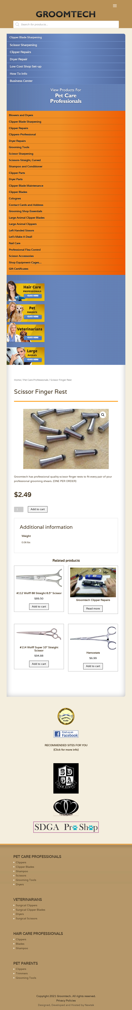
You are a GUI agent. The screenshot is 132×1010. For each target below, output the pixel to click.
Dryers (20, 884)
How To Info (18, 74)
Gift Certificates (18, 268)
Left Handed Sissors (21, 230)
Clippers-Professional (22, 134)
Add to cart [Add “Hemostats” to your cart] (93, 666)
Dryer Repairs (17, 141)
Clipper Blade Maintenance (26, 185)
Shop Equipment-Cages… (25, 262)
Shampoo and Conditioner (25, 166)
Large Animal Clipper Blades (26, 217)
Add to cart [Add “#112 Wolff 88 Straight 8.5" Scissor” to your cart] (39, 606)
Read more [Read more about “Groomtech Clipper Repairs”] (93, 608)
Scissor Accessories (21, 256)
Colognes (15, 198)
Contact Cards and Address (26, 205)
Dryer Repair (18, 59)
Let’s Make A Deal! (20, 236)
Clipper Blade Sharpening (25, 37)
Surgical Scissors (26, 918)
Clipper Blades (18, 192)
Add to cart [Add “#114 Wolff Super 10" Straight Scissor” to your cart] (39, 664)
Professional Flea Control (25, 249)
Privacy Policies (66, 1000)
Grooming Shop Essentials (25, 211)
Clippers (21, 862)
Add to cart (38, 509)
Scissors (21, 875)
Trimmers (22, 973)
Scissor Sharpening (23, 45)
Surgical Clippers (26, 905)
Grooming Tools (19, 147)
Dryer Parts (16, 179)
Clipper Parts (17, 173)
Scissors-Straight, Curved (25, 160)
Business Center (21, 81)
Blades (20, 943)
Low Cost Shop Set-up (25, 66)
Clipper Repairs (20, 52)
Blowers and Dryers (21, 115)
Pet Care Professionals (35, 380)
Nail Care (14, 243)
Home (17, 380)
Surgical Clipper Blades (30, 909)
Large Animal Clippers (23, 224)
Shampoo (22, 871)
